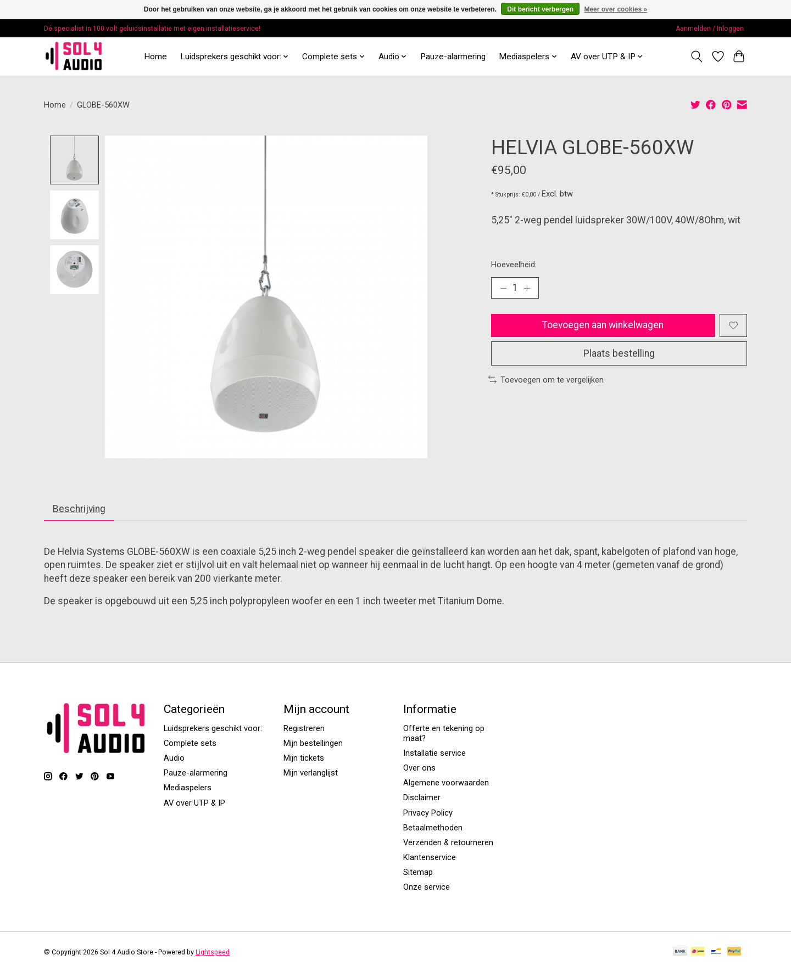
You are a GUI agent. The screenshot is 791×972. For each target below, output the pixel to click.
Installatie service (434, 754)
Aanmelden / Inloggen (710, 28)
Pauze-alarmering (453, 56)
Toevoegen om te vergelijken (546, 381)
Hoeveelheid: (514, 264)
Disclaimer (422, 798)
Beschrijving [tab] (80, 509)
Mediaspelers (187, 788)
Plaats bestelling (619, 354)
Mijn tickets (303, 758)
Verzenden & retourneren (448, 843)
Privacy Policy (428, 813)
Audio (174, 758)
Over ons (419, 768)
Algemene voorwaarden (446, 783)
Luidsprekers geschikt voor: (213, 729)
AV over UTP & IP (194, 803)
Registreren (304, 729)
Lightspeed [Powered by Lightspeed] (213, 953)
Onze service (426, 887)
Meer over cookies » (615, 9)
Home (155, 56)
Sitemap (418, 873)
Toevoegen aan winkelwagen (603, 325)
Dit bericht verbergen (540, 9)
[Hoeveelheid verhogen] (527, 288)
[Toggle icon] (697, 56)
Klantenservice (429, 858)
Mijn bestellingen (313, 744)
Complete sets (190, 744)
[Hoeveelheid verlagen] (503, 288)
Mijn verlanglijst (310, 773)
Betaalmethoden (433, 828)
